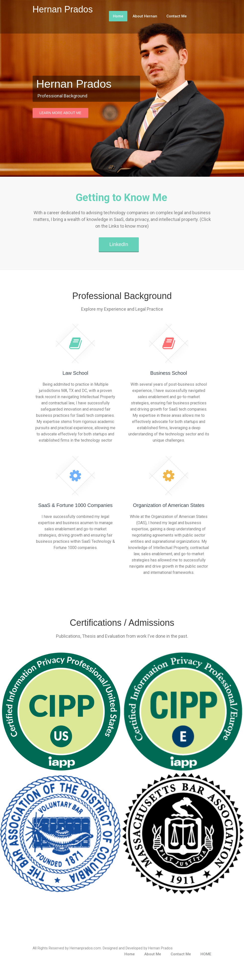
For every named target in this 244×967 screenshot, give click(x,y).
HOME (205, 954)
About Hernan (145, 16)
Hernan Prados (63, 9)
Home (118, 16)
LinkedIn (118, 244)
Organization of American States (168, 505)
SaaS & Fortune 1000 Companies (75, 505)
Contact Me (176, 16)
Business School (168, 373)
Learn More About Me (61, 113)
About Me (152, 954)
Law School (75, 373)
